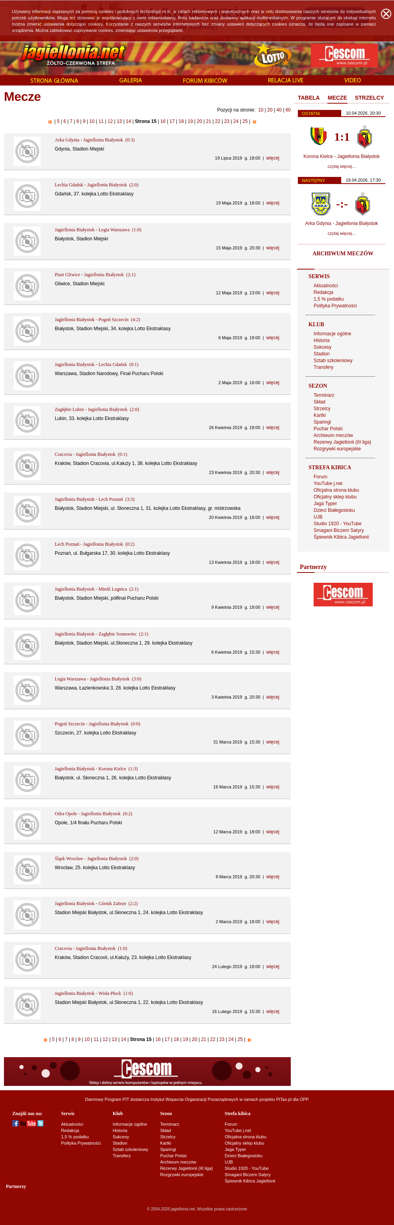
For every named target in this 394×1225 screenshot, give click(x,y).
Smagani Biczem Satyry (339, 530)
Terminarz (324, 395)
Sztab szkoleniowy (333, 360)
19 (190, 121)
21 (208, 121)
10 (260, 110)
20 (269, 110)
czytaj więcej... (342, 166)
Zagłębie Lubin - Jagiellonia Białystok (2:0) (97, 409)
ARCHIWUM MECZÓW (342, 254)
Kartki (320, 415)
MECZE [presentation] (337, 98)
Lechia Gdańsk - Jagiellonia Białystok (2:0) (97, 185)
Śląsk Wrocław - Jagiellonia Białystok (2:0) (97, 858)
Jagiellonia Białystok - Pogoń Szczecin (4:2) (97, 319)
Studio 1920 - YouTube (338, 523)
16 (163, 121)
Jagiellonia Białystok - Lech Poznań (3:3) (95, 499)
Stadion (322, 354)
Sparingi (322, 422)
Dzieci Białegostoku (334, 510)
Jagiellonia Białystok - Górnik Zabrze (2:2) (96, 903)
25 (245, 121)
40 (278, 110)
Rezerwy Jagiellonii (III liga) (342, 442)
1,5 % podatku (329, 299)
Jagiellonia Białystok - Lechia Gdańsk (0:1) (97, 364)
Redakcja (323, 292)
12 (110, 121)
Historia (322, 340)
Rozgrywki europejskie (337, 449)
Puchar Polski (328, 428)
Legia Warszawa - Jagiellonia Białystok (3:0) (98, 679)
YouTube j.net (328, 483)
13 (119, 121)
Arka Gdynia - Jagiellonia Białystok (341, 223)
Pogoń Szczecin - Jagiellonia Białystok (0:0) (97, 724)
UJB (318, 517)
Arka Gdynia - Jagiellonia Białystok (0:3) (95, 140)
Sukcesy (322, 347)
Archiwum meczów (333, 435)
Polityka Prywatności (335, 306)
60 (288, 110)
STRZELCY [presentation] (369, 98)
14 (128, 121)
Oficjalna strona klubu (336, 490)
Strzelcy (322, 408)
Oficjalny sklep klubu (335, 497)
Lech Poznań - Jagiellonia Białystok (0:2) (95, 544)
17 (172, 121)
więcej (272, 158)
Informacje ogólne (332, 333)
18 (181, 121)
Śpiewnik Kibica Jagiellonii (341, 537)
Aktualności (326, 285)
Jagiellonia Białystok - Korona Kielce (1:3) (96, 768)
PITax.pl (284, 1099)
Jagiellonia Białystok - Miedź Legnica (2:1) (97, 589)
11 (101, 121)
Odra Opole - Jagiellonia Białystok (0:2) (93, 813)
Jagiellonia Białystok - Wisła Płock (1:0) (94, 993)
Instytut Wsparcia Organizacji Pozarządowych (194, 1099)
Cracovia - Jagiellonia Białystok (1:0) (91, 948)
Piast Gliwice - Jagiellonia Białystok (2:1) (95, 274)
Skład (319, 402)
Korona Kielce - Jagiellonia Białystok (341, 156)
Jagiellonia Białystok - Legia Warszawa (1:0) (98, 229)
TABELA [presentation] (309, 98)
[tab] (308, 98)
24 (236, 121)
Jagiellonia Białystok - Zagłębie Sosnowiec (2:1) (101, 634)
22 (217, 121)
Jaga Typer (325, 503)
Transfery (323, 367)
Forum (320, 477)
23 (227, 121)
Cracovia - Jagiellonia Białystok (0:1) (91, 454)
